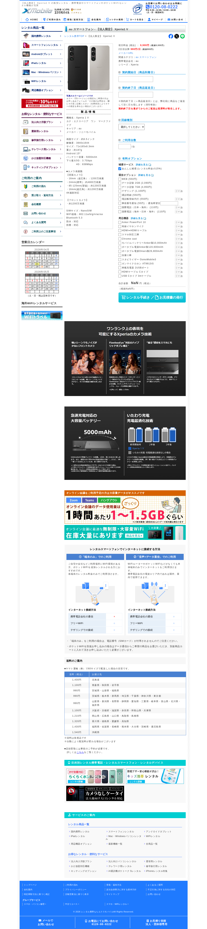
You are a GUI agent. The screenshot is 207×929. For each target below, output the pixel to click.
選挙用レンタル (154, 861)
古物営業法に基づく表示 (77, 894)
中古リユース (71, 904)
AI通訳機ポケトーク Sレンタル (124, 871)
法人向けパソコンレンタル (122, 861)
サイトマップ (112, 894)
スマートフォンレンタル (121, 831)
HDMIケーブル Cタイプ (135, 271)
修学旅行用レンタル (156, 866)
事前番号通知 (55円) (150, 203)
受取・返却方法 (114, 885)
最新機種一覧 (115, 843)
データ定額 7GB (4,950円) (137, 187)
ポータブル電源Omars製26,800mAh (142, 251)
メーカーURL (126, 53)
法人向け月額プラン (81, 861)
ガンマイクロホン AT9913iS (138, 263)
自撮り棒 (127, 255)
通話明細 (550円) (131, 195)
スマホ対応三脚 (130, 234)
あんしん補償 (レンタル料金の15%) (142, 168)
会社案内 (28, 889)
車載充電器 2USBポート (135, 267)
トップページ (30, 885)
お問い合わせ (154, 894)
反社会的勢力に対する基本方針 (121, 889)
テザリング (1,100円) (134, 191)
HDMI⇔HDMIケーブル (134, 230)
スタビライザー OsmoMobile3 (139, 259)
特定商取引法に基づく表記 (37, 894)
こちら (80, 752)
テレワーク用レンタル (120, 866)
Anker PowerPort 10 (134, 222)
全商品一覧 (152, 843)
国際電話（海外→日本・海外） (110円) (144, 211)
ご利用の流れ (71, 885)
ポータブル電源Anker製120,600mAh (143, 247)
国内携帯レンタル (80, 831)
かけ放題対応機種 (80, 866)
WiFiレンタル (153, 836)
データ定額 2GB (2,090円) (137, 183)
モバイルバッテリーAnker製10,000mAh (144, 243)
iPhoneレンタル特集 (156, 871)
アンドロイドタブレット (159, 831)
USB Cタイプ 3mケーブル (137, 276)
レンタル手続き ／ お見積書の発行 (152, 297)
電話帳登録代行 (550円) (135, 199)
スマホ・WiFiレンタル (116, 904)
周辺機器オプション (81, 843)
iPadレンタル (78, 836)
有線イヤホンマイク (133, 226)
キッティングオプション (84, 871)
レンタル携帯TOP (74, 36)
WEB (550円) (129, 179)
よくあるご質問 (155, 885)
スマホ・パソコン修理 (34, 904)
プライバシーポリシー (76, 889)
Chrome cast (129, 239)
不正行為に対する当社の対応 (162, 889)
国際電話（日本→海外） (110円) (140, 207)
